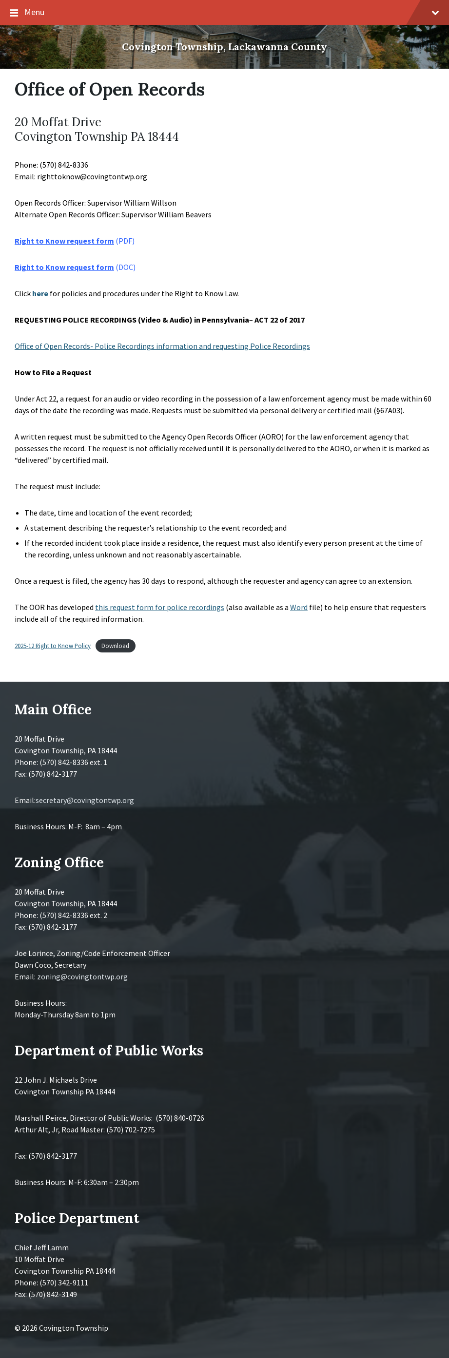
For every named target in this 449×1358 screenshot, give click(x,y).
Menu (224, 12)
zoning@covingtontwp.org (82, 976)
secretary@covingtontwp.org (85, 800)
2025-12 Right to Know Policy (53, 646)
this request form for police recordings (159, 607)
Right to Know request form (64, 241)
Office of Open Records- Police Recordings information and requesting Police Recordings (162, 346)
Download (115, 646)
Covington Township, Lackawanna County (224, 46)
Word (299, 607)
